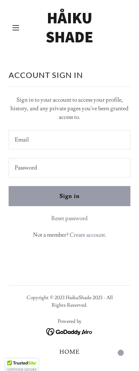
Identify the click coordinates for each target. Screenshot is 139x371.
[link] (69, 40)
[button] (18, 27)
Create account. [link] (88, 234)
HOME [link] (69, 352)
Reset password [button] (69, 218)
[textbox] (69, 139)
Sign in (69, 196)
